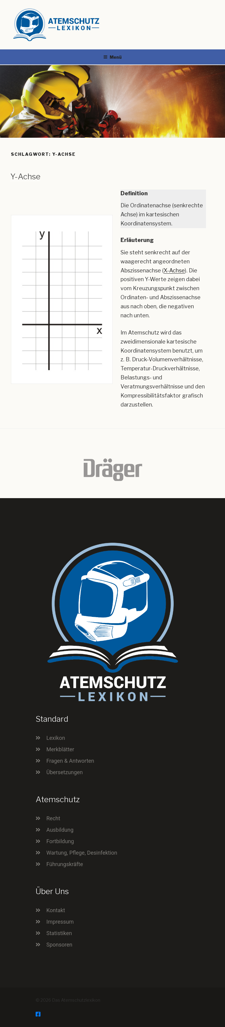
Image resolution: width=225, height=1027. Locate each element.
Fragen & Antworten (70, 761)
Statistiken (59, 933)
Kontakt (56, 910)
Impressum (60, 922)
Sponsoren (59, 944)
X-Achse (174, 270)
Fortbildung (60, 841)
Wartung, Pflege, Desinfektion (82, 853)
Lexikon (56, 738)
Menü (112, 57)
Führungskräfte (65, 864)
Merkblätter (60, 749)
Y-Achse (25, 176)
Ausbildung (60, 830)
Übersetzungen (65, 772)
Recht (53, 818)
